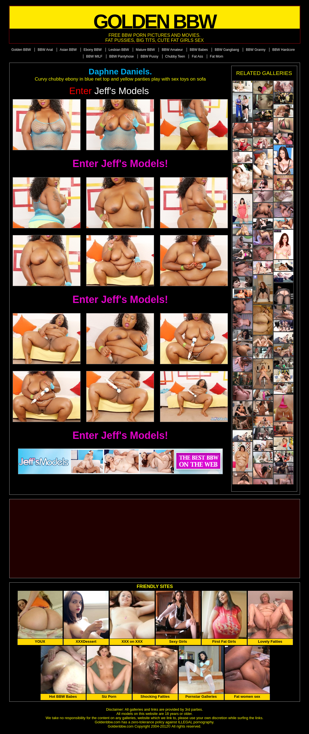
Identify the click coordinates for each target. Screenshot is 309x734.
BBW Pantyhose (121, 56)
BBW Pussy (149, 56)
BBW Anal (45, 50)
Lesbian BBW (119, 50)
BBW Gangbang (227, 50)
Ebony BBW (93, 50)
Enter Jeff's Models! (120, 163)
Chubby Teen (175, 56)
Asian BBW (68, 50)
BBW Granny (255, 50)
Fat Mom (216, 56)
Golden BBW (21, 50)
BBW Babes (199, 50)
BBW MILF (94, 56)
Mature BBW (145, 50)
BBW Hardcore (283, 50)
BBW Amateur (172, 50)
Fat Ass (197, 56)
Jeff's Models (109, 91)
